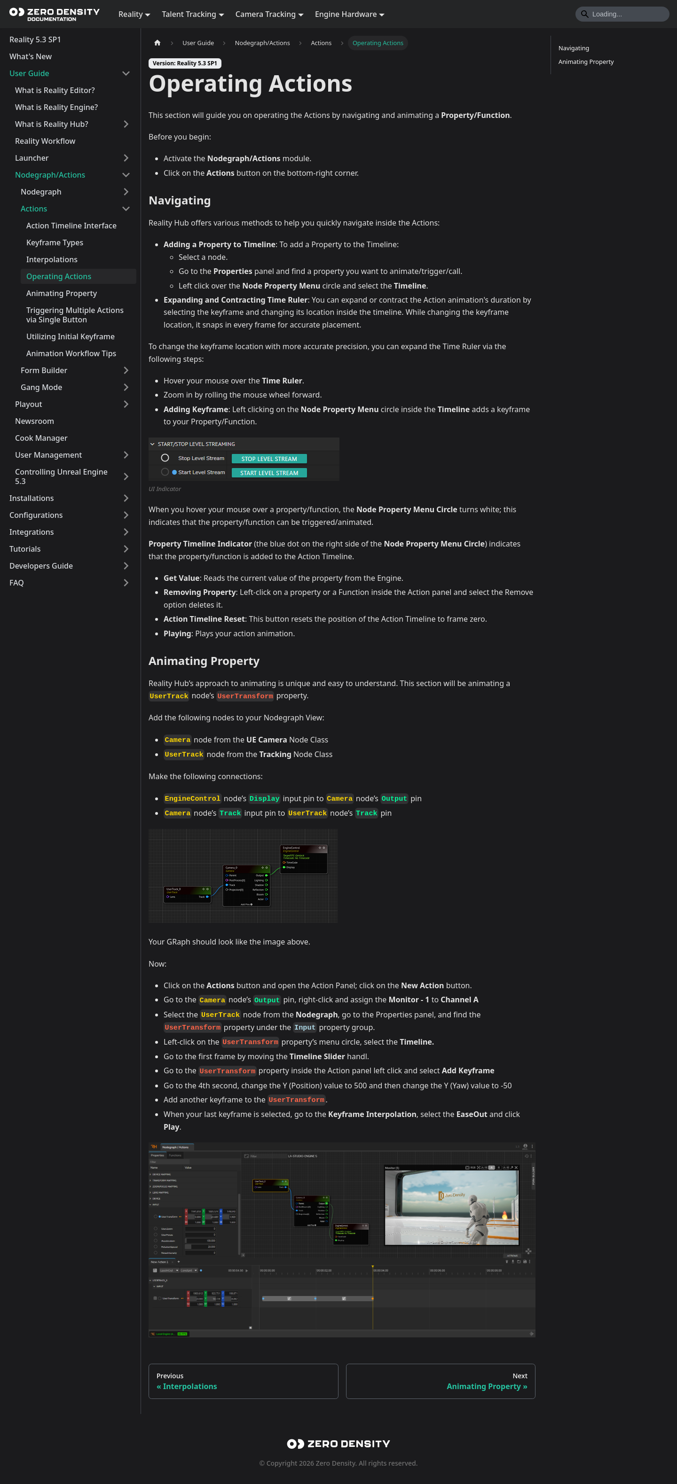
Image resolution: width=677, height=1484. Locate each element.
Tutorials (24, 549)
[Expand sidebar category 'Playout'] (126, 404)
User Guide (29, 73)
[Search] (622, 14)
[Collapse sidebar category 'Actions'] (126, 208)
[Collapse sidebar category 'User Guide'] (126, 73)
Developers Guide (41, 566)
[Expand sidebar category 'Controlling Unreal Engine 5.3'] (126, 476)
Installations (31, 498)
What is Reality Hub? (51, 124)
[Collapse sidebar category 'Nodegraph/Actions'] (126, 174)
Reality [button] (130, 14)
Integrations (31, 532)
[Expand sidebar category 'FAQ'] (126, 582)
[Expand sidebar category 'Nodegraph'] (126, 191)
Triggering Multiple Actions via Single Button (75, 315)
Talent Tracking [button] (189, 14)
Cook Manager (41, 438)
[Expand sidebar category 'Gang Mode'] (126, 387)
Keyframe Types (54, 242)
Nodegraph (41, 192)
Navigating (574, 48)
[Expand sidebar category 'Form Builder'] (126, 370)
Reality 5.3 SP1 (35, 39)
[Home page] (157, 43)
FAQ (16, 583)
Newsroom (34, 421)
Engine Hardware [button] (346, 14)
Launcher (32, 158)
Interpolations (52, 259)
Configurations (36, 515)
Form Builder (44, 370)
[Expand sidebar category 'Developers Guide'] (126, 565)
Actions (34, 208)
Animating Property (61, 293)
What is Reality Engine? (56, 107)
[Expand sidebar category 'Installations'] (126, 498)
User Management (48, 455)
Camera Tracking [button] (266, 14)
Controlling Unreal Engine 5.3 (61, 476)
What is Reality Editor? (55, 90)
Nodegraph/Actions (50, 175)
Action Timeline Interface (71, 225)
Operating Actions (58, 276)
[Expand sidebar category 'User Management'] (126, 454)
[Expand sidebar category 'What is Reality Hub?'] (126, 124)
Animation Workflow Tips (71, 353)
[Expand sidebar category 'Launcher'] (126, 157)
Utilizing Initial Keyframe (70, 336)
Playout (28, 404)
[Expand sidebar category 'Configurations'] (126, 515)
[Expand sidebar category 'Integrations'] (126, 531)
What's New (30, 56)
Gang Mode (41, 387)
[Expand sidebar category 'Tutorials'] (126, 548)
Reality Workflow (45, 141)
